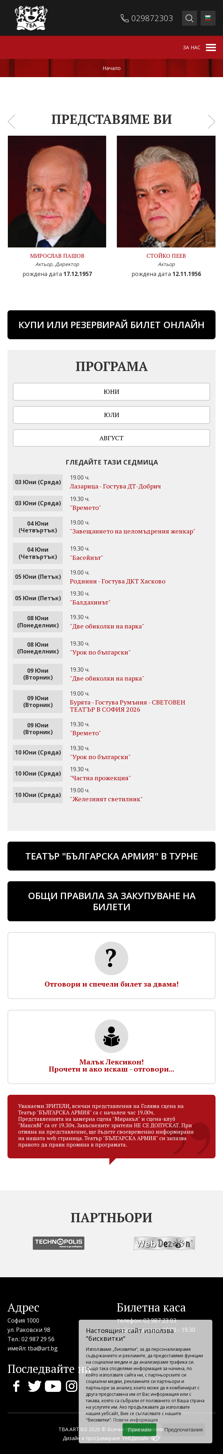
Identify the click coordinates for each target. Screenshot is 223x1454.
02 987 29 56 (38, 1339)
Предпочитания (183, 1429)
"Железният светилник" (106, 798)
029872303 (152, 17)
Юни (111, 391)
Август (111, 437)
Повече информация (135, 1420)
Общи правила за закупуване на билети (112, 901)
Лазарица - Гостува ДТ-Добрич (115, 486)
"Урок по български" (100, 652)
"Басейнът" (86, 557)
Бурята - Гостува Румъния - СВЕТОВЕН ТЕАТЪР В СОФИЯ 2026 (127, 705)
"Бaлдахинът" (90, 602)
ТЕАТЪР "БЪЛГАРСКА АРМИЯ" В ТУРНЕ (111, 855)
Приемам (139, 1429)
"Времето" (85, 507)
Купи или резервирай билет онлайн (111, 324)
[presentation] (11, 121)
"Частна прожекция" (100, 777)
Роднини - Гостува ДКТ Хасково (117, 581)
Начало (112, 68)
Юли (111, 414)
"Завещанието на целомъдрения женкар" (133, 531)
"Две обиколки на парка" (107, 626)
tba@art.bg (43, 1348)
